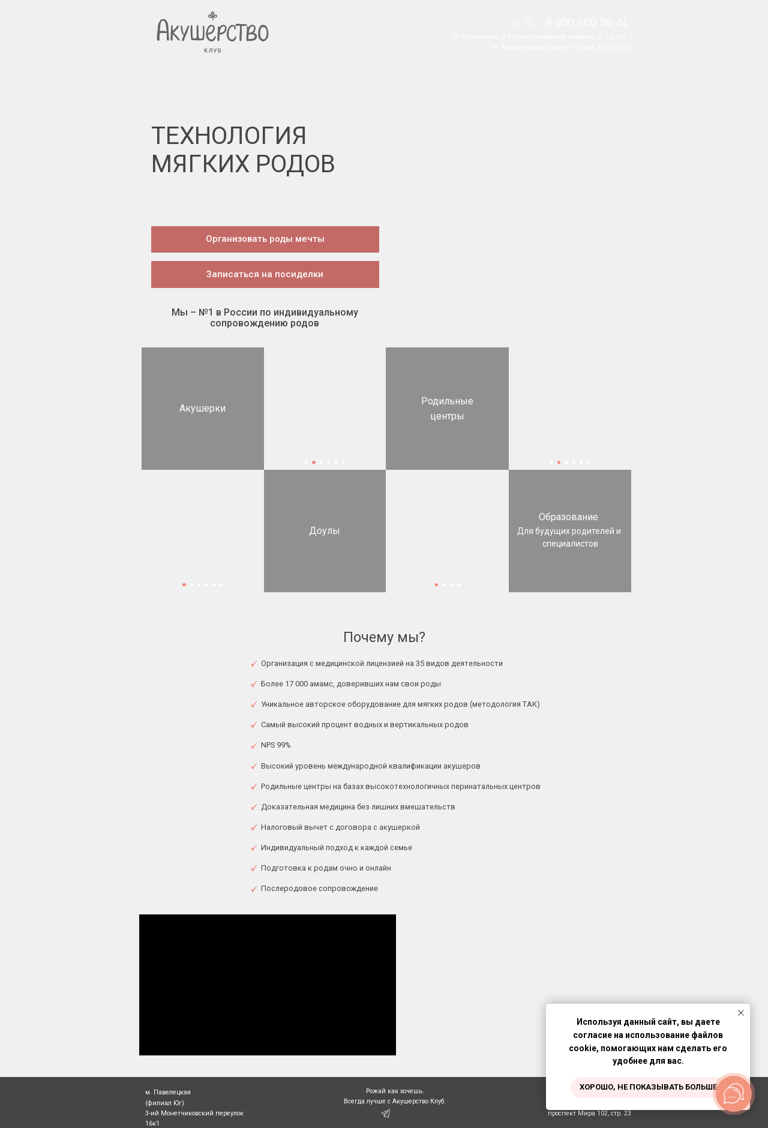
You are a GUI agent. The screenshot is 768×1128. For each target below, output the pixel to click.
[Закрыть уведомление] (741, 1013)
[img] (531, 23)
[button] (265, 239)
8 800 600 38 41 (587, 22)
